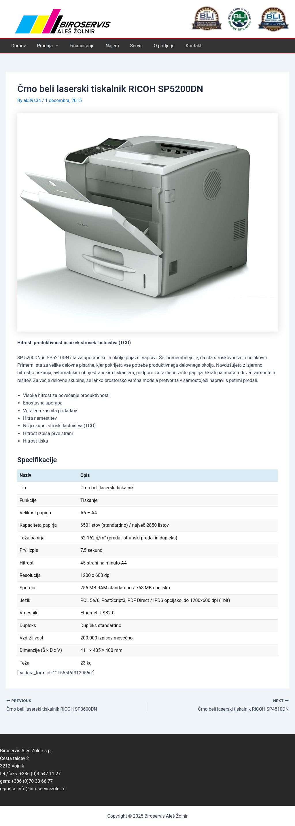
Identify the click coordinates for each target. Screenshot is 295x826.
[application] (53, 45)
